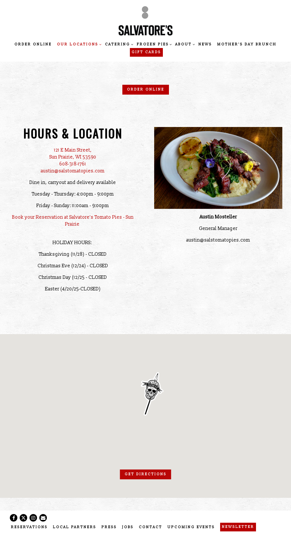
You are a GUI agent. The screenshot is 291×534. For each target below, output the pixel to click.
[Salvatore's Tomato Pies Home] (145, 20)
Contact (150, 527)
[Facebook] (13, 518)
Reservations (29, 527)
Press (109, 527)
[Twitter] (23, 518)
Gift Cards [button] (146, 52)
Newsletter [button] (238, 527)
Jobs (128, 527)
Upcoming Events (191, 527)
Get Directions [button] (146, 474)
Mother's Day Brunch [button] (247, 44)
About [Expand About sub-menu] (184, 44)
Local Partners (74, 527)
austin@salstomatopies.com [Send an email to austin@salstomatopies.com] (73, 171)
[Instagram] (33, 518)
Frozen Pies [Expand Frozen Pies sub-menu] (154, 44)
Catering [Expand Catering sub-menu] (118, 44)
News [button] (205, 44)
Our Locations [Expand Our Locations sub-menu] (78, 44)
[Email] (43, 518)
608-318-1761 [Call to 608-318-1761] (72, 164)
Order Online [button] (33, 44)
